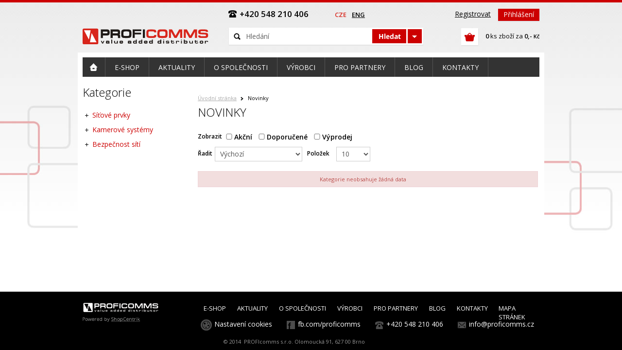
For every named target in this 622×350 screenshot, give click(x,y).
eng (358, 14)
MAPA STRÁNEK (512, 312)
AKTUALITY (252, 308)
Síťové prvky (111, 115)
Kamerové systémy (122, 129)
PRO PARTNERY (396, 308)
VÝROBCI (350, 308)
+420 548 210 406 (414, 324)
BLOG (437, 308)
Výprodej (333, 136)
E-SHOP (215, 308)
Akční (239, 136)
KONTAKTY (472, 308)
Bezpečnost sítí (116, 144)
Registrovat (473, 13)
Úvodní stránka (217, 98)
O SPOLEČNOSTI (302, 308)
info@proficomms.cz (501, 324)
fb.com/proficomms (329, 324)
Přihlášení (518, 14)
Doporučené (283, 136)
